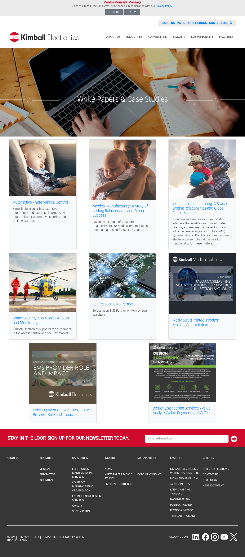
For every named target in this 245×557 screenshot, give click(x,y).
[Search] (231, 23)
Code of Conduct (149, 474)
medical (44, 469)
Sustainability (147, 458)
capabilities (157, 37)
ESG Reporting (147, 469)
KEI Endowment (213, 485)
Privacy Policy (164, 6)
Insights (110, 458)
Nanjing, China (180, 499)
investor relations (216, 469)
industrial (46, 480)
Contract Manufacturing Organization (82, 486)
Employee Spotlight (118, 484)
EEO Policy (210, 480)
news (108, 469)
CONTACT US (210, 474)
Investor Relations (192, 23)
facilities (226, 37)
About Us (13, 458)
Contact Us (218, 23)
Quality (77, 505)
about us (113, 37)
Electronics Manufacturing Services (82, 473)
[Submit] (234, 439)
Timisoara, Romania (183, 516)
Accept (114, 12)
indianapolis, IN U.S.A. (184, 478)
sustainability (202, 37)
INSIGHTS (178, 37)
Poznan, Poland (181, 505)
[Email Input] (187, 439)
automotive (47, 474)
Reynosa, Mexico (181, 510)
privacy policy (28, 537)
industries (134, 37)
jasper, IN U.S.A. (180, 484)
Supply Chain (81, 511)
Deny (132, 12)
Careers (168, 23)
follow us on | (178, 537)
